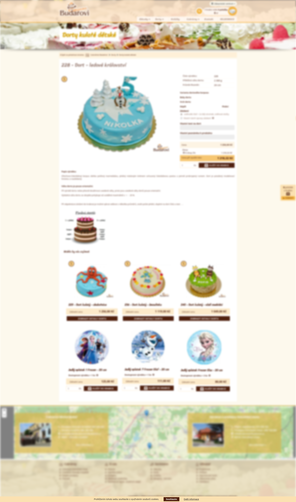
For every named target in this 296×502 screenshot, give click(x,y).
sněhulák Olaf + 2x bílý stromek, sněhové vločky (204, 114)
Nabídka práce (113, 472)
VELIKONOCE (227, 19)
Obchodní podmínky (116, 478)
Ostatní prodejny (68, 475)
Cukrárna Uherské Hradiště (74, 472)
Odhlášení (202, 481)
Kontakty (110, 475)
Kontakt (208, 19)
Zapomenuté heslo (206, 475)
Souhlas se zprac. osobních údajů (123, 481)
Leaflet (282, 458)
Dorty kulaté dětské (127, 55)
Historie (110, 469)
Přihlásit (201, 472)
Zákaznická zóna (206, 478)
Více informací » (257, 444)
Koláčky (175, 19)
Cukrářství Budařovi (99, 55)
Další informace (191, 499)
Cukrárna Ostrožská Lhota (73, 469)
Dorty (159, 19)
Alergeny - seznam (161, 478)
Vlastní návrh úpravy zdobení (197, 118)
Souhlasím (171, 499)
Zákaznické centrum (223, 3)
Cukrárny (193, 19)
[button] (146, 413)
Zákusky (144, 19)
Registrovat (203, 469)
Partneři (64, 478)
